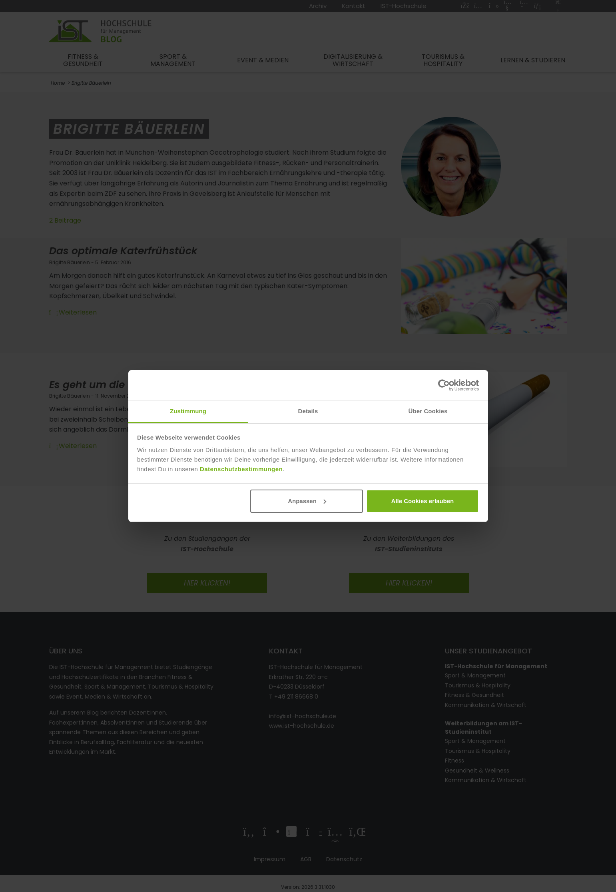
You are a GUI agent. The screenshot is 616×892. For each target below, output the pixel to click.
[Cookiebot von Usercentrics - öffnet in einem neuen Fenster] (444, 385)
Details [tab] (308, 411)
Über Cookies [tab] (428, 411)
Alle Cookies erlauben (422, 501)
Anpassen (307, 501)
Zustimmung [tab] (188, 411)
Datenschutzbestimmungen (241, 469)
